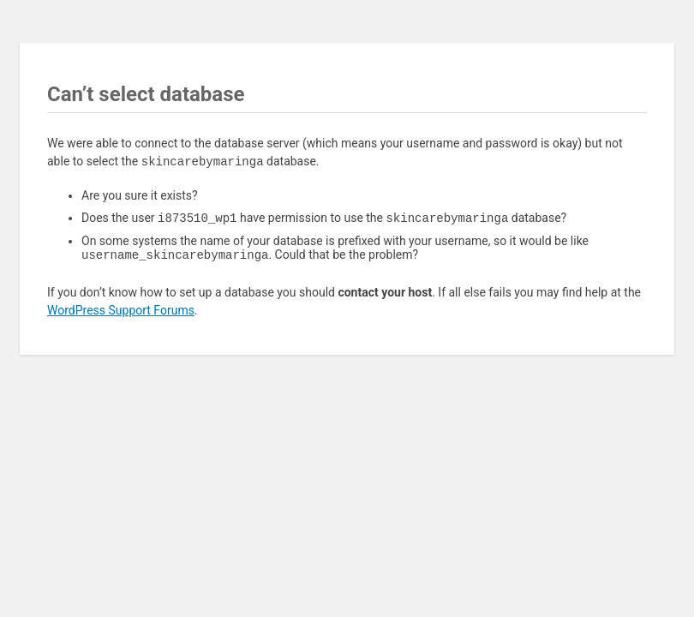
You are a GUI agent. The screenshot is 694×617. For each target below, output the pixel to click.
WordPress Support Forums (120, 313)
